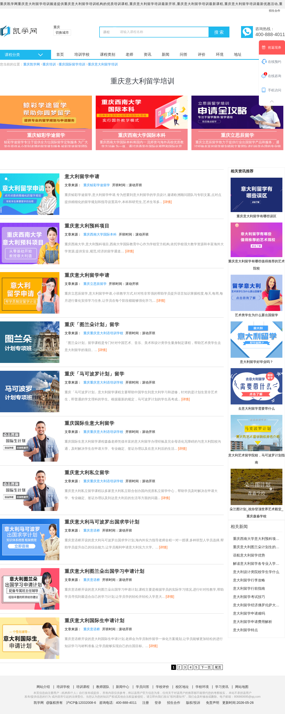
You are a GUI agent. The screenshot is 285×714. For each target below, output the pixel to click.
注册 (145, 703)
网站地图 (241, 687)
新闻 (165, 54)
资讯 (147, 54)
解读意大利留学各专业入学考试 (258, 563)
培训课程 (83, 687)
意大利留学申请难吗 (249, 613)
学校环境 (202, 687)
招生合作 (274, 10)
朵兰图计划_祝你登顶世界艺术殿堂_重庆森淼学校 (256, 493)
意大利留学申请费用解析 (252, 622)
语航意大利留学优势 (249, 555)
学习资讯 (221, 687)
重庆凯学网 (31, 64)
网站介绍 (43, 687)
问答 (183, 54)
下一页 (206, 667)
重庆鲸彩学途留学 (96, 185)
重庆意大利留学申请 (87, 275)
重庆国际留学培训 (72, 64)
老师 (129, 54)
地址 (238, 54)
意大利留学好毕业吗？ (256, 342)
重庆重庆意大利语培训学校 (103, 333)
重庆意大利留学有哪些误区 (256, 197)
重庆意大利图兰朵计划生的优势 (258, 547)
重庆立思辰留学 (95, 284)
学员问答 (142, 687)
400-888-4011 (127, 703)
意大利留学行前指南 (249, 588)
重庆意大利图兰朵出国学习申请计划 (104, 571)
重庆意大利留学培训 (103, 64)
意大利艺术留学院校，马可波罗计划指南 (256, 439)
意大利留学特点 (245, 630)
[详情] (167, 202)
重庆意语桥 (91, 530)
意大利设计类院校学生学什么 (256, 572)
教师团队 (102, 687)
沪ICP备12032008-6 (81, 703)
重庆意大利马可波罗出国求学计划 (102, 521)
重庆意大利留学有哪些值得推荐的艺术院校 (256, 246)
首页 (60, 54)
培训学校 (82, 54)
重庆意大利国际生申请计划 (94, 620)
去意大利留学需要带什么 (256, 389)
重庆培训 (49, 64)
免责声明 (212, 703)
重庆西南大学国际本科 (100, 234)
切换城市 (62, 32)
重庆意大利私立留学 (87, 472)
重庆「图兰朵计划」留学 (92, 324)
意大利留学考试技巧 (249, 597)
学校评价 (162, 687)
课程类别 (107, 54)
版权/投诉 (193, 703)
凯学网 (39, 703)
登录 (158, 703)
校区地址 (182, 687)
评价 (201, 54)
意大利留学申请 (82, 176)
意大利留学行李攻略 (249, 580)
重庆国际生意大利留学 (89, 423)
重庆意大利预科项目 (87, 225)
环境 (219, 54)
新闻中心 (122, 687)
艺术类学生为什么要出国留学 (256, 295)
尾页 (218, 667)
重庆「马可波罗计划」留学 (94, 373)
